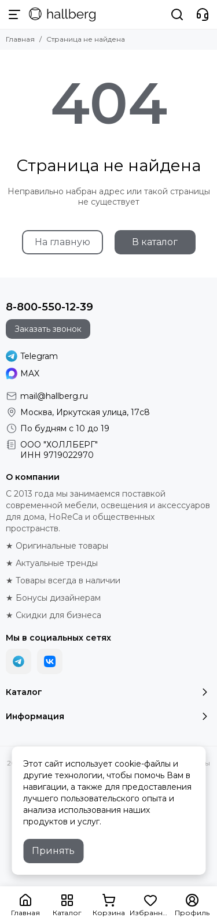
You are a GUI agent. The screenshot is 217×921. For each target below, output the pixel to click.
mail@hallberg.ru (54, 396)
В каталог (155, 241)
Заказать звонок (48, 329)
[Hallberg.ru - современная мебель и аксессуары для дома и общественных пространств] (62, 14)
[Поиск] (177, 14)
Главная (20, 39)
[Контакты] (202, 14)
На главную (62, 241)
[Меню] (14, 14)
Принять (53, 850)
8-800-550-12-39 (49, 307)
